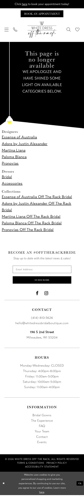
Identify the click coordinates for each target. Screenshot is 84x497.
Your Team (42, 433)
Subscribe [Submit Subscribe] (42, 281)
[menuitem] (6, 30)
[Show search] (68, 30)
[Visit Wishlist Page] (77, 30)
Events (42, 444)
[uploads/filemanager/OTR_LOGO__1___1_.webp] (41, 30)
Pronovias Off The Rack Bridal (28, 230)
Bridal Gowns (42, 417)
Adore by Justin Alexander (24, 144)
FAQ (42, 428)
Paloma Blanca (14, 157)
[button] (6, 30)
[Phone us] (15, 30)
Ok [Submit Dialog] (79, 485)
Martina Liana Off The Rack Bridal (31, 217)
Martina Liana (13, 151)
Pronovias (10, 164)
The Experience (42, 422)
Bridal (7, 177)
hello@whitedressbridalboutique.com (41, 325)
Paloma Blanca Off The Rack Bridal (32, 223)
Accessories (12, 184)
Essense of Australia (19, 138)
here (23, 4)
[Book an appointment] (42, 14)
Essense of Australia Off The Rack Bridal (37, 197)
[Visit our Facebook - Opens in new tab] (37, 295)
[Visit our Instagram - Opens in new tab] (46, 295)
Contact (42, 439)
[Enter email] (42, 270)
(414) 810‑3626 (42, 319)
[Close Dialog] (4, 485)
